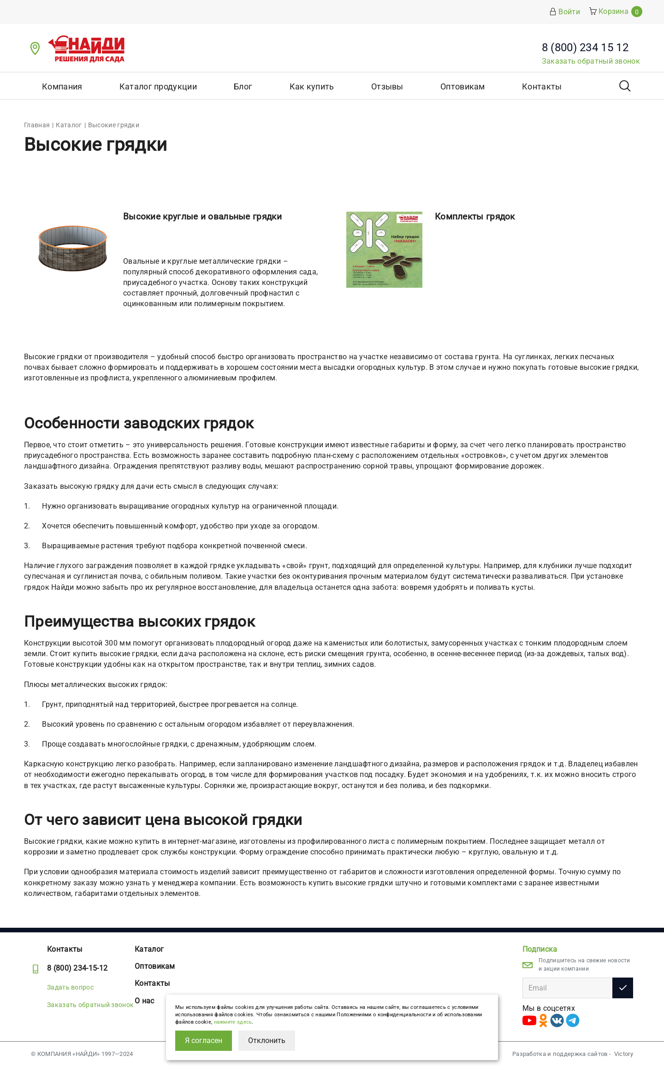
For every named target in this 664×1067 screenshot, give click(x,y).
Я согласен (203, 1040)
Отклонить (266, 1040)
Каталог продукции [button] (158, 86)
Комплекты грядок (475, 216)
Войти (564, 11)
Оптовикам (462, 86)
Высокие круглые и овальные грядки (202, 216)
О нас (144, 1000)
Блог (243, 86)
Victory (623, 1053)
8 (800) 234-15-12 (77, 968)
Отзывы (387, 86)
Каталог (149, 949)
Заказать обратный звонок (591, 61)
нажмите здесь (233, 1022)
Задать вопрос (70, 987)
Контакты (542, 86)
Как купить (312, 86)
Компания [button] (62, 86)
